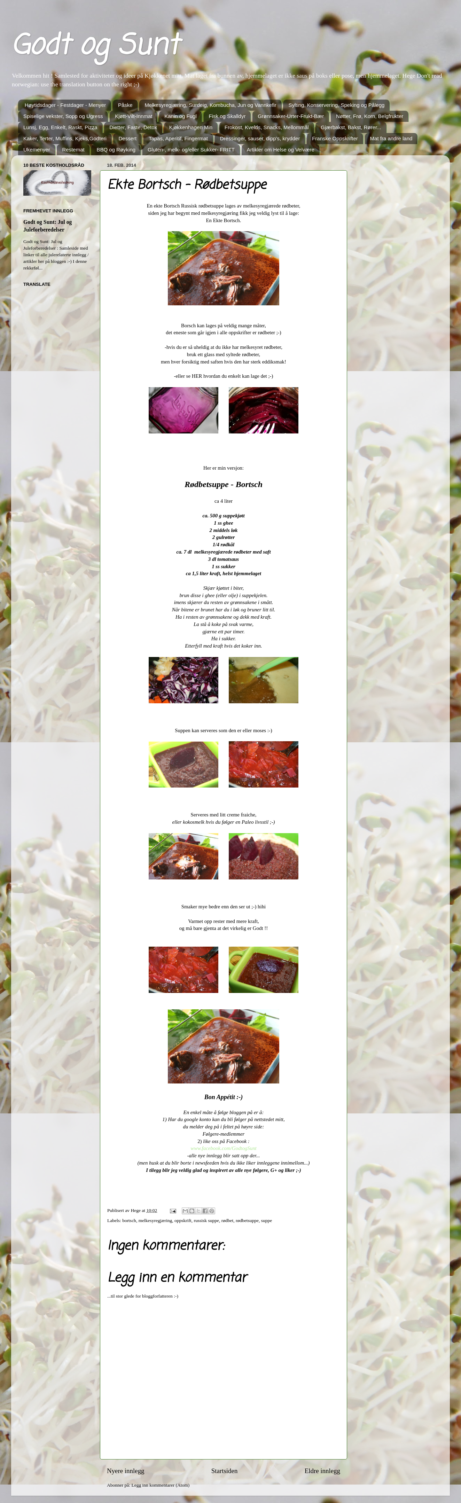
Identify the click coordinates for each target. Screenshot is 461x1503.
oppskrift (183, 1220)
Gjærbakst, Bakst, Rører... (351, 127)
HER (197, 376)
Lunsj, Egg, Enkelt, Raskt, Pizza (60, 127)
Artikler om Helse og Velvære (280, 149)
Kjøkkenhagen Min (190, 127)
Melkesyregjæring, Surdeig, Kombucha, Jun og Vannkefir (210, 105)
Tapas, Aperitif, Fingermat (178, 138)
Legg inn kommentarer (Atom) (160, 1485)
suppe (266, 1220)
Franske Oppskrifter (335, 138)
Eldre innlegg (322, 1470)
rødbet (227, 1220)
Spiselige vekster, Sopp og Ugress (63, 116)
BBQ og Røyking (115, 149)
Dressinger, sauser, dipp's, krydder (260, 138)
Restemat (73, 149)
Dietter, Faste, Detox (133, 127)
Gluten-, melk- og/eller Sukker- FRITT (191, 149)
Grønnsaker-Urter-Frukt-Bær (291, 116)
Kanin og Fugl (180, 116)
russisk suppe (206, 1220)
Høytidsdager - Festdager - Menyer (65, 105)
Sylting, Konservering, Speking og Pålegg (336, 105)
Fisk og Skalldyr (227, 116)
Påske (125, 105)
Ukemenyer (36, 149)
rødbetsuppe (247, 1220)
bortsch (129, 1220)
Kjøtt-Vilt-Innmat (133, 116)
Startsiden (224, 1470)
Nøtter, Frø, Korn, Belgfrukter (369, 116)
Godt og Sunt (95, 46)
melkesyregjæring (155, 1220)
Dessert (127, 138)
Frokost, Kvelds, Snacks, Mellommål (267, 127)
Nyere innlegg (125, 1470)
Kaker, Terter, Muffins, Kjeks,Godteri (65, 138)
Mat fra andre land (391, 138)
